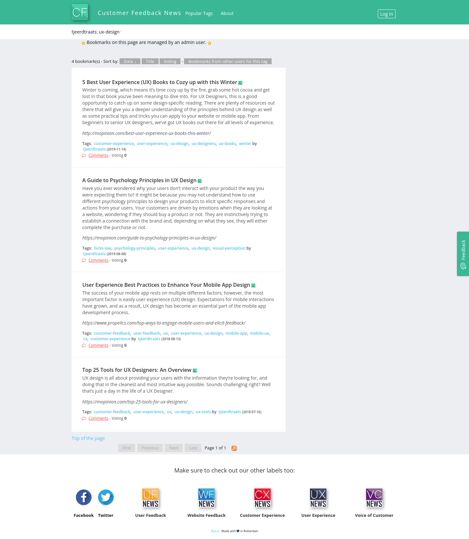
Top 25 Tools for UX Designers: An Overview (137, 369)
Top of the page (88, 438)
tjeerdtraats (94, 149)
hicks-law (102, 248)
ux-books (227, 143)
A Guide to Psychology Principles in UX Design (139, 180)
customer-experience (114, 143)
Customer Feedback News (139, 13)
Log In (386, 14)
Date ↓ (130, 61)
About (227, 13)
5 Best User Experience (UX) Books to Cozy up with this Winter (159, 82)
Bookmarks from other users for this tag (227, 61)
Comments (98, 155)
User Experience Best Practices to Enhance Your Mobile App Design (166, 284)
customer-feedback (112, 333)
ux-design (179, 143)
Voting (170, 61)
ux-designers (204, 143)
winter (245, 143)
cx (85, 339)
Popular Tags (199, 13)
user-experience (152, 143)
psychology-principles (134, 248)
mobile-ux (259, 333)
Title (150, 61)
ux (165, 333)
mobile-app (236, 333)
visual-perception (229, 248)
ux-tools (203, 412)
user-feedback (146, 333)
